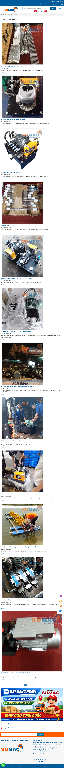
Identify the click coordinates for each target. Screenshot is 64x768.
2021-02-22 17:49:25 (6, 121)
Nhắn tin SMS (60, 602)
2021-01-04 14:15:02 (6, 280)
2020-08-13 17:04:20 (6, 602)
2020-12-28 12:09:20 (6, 388)
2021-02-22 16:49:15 (6, 174)
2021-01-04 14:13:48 (6, 333)
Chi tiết (2, 72)
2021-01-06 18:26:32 (6, 227)
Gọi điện (60, 606)
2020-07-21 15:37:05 (6, 675)
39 (22, 685)
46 (44, 685)
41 (28, 685)
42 (32, 685)
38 (19, 685)
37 (16, 685)
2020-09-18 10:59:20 (6, 496)
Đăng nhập (53, 4)
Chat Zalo (61, 611)
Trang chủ (3, 14)
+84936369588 (40, 751)
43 (35, 685)
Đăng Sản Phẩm (44, 4)
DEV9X (51, 766)
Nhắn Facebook (61, 597)
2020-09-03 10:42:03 (6, 549)
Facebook (6, 724)
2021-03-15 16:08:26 (6, 68)
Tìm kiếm (40, 734)
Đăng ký (60, 4)
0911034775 (47, 751)
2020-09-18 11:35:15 (6, 443)
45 (40, 685)
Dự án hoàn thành (12, 14)
